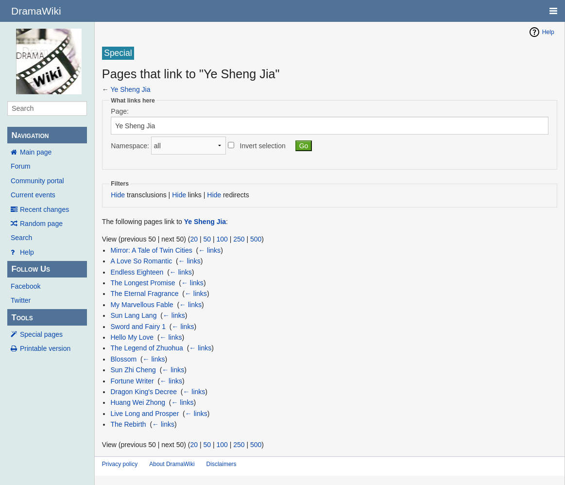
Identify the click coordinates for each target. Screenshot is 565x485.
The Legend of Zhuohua (146, 348)
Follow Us (30, 269)
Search (21, 238)
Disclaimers (221, 464)
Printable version (45, 348)
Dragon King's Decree (143, 392)
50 (207, 239)
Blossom (123, 359)
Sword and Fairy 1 (138, 326)
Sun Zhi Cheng (132, 370)
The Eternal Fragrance (144, 293)
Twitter (21, 300)
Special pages (41, 334)
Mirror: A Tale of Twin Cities (151, 250)
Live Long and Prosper (144, 413)
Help (27, 252)
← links (209, 250)
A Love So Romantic (141, 261)
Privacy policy (119, 464)
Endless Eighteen (136, 272)
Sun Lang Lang (133, 315)
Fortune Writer (132, 381)
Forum (20, 166)
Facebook (25, 286)
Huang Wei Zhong (137, 402)
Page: (120, 111)
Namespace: (130, 146)
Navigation (30, 135)
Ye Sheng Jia (130, 89)
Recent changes (44, 209)
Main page (35, 152)
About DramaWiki (171, 464)
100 (221, 239)
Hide (118, 195)
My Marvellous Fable (141, 305)
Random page (41, 223)
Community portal (37, 181)
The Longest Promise (142, 283)
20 (194, 239)
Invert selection (263, 146)
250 (238, 239)
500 (255, 239)
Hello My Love (132, 337)
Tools (22, 317)
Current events (33, 195)
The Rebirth (128, 424)
